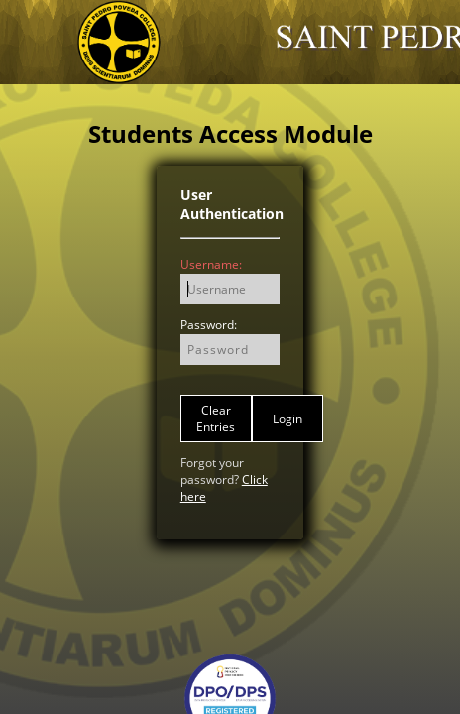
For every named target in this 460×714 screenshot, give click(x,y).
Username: (211, 264)
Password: (208, 324)
